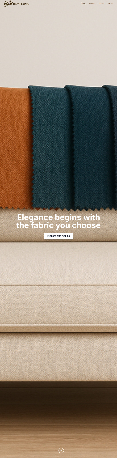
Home (83, 3)
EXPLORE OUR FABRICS (58, 236)
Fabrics (91, 3)
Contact (101, 3)
